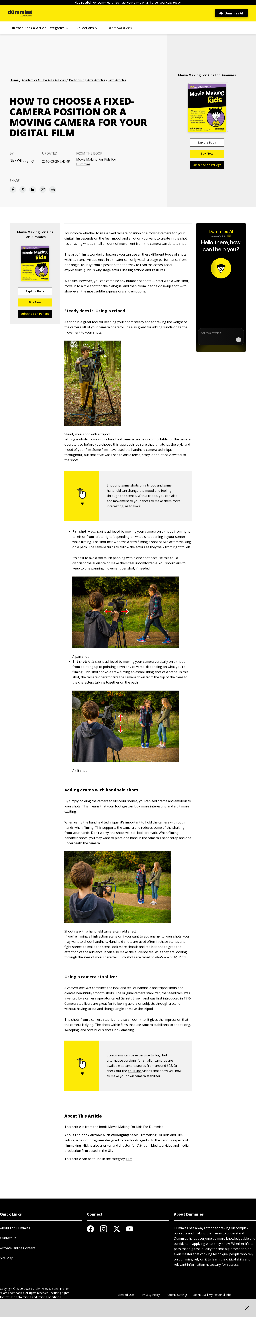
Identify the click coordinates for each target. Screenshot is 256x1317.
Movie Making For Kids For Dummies (96, 161)
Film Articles (117, 80)
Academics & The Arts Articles (44, 80)
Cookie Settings (177, 1295)
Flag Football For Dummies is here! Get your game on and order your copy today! (128, 2)
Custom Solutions (118, 28)
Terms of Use (125, 1295)
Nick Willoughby (22, 160)
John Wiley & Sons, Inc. (49, 1289)
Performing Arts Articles (87, 80)
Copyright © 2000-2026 (15, 1289)
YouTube (135, 1071)
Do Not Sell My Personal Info (212, 1295)
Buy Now (207, 153)
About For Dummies (15, 1228)
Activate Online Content (17, 1248)
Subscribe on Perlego (206, 165)
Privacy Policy (151, 1295)
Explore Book (207, 142)
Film (129, 1159)
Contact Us (8, 1238)
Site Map (6, 1258)
